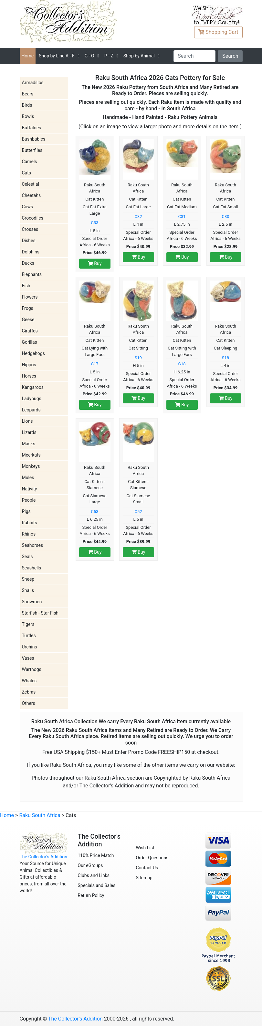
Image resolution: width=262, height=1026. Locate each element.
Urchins (29, 646)
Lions (27, 421)
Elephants (32, 274)
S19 (138, 357)
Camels (29, 161)
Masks (28, 443)
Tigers (28, 624)
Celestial (30, 184)
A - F (57, 55)
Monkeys (31, 466)
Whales (29, 680)
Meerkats (31, 455)
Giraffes (30, 330)
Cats (26, 172)
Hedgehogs (33, 353)
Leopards (31, 409)
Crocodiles (32, 218)
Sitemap (144, 877)
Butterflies (32, 150)
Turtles (29, 635)
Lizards (29, 432)
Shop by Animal (139, 55)
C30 (225, 216)
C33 (94, 222)
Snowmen (32, 601)
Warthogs (31, 669)
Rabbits (29, 522)
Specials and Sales (97, 885)
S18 (225, 357)
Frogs (27, 308)
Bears (28, 93)
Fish (26, 285)
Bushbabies (34, 139)
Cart (218, 32)
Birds (27, 105)
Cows (27, 206)
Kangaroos (33, 387)
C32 (138, 216)
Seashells (31, 567)
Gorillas (29, 342)
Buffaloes (31, 127)
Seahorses (32, 545)
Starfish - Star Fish (40, 613)
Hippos (29, 364)
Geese (28, 319)
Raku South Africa (39, 815)
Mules (28, 477)
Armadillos (33, 82)
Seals (27, 556)
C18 (181, 363)
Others (28, 703)
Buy (95, 263)
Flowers (30, 297)
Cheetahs (31, 195)
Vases (28, 658)
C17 (94, 363)
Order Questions (152, 857)
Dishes (29, 240)
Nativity (29, 488)
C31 (181, 216)
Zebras (29, 692)
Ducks (28, 263)
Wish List (145, 847)
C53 (94, 511)
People (29, 500)
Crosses (30, 229)
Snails (28, 590)
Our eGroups (90, 865)
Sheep (28, 579)
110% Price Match (96, 855)
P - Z (108, 55)
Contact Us (147, 867)
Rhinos (29, 534)
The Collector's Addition (44, 856)
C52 (138, 511)
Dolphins (31, 251)
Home (28, 55)
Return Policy (91, 895)
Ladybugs (31, 398)
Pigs (26, 511)
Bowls (28, 116)
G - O (89, 55)
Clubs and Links (94, 875)
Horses (29, 376)
